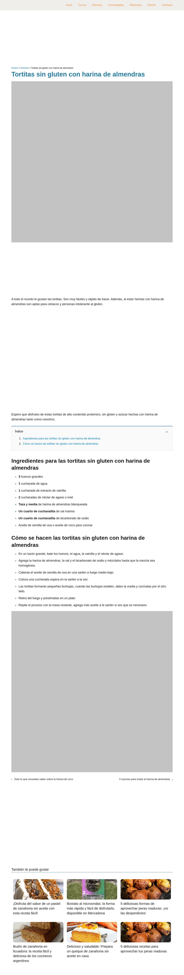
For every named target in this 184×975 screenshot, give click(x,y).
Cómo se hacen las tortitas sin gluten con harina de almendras (60, 443)
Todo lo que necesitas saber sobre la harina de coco (43, 779)
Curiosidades (116, 5)
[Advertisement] (92, 39)
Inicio (69, 5)
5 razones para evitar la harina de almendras (144, 779)
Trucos (82, 5)
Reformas (135, 5)
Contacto (167, 5)
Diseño (151, 5)
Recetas (97, 5)
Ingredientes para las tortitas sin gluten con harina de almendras (61, 438)
